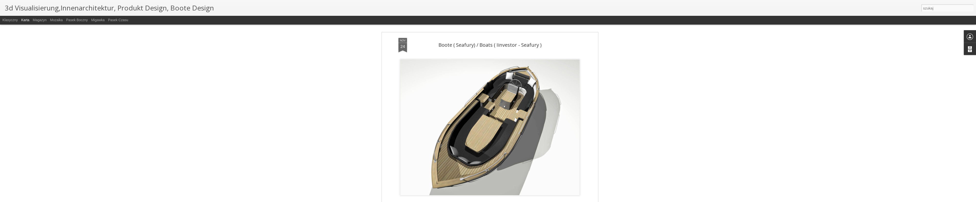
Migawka (98, 20)
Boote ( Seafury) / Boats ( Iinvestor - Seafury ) (490, 44)
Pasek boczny (77, 20)
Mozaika (56, 20)
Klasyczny (10, 20)
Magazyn (40, 20)
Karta (25, 20)
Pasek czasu (118, 20)
